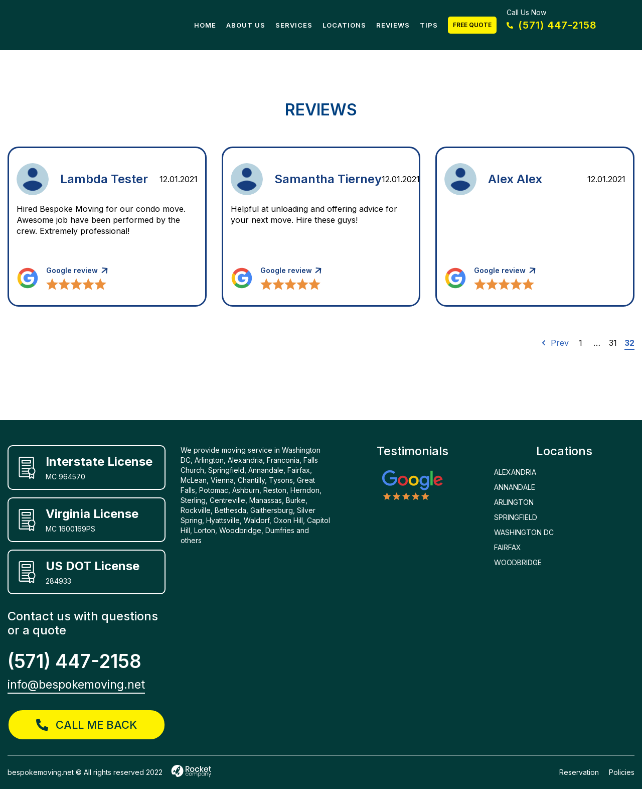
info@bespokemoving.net (76, 685)
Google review (72, 270)
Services (293, 25)
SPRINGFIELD (515, 517)
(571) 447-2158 (552, 25)
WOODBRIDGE (518, 562)
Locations (344, 25)
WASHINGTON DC (524, 532)
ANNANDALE (514, 487)
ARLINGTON (514, 502)
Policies (621, 772)
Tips (429, 25)
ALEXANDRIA (515, 472)
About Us (245, 25)
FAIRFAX (507, 547)
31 (613, 343)
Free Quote (472, 25)
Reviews (393, 25)
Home (205, 25)
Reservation (579, 772)
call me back (86, 724)
